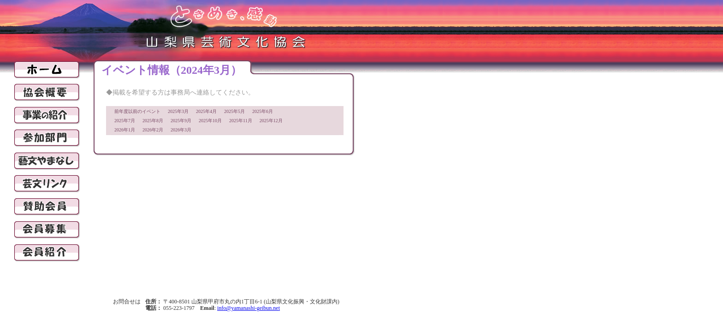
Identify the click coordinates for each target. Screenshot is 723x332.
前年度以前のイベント (137, 111)
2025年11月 (240, 120)
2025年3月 (178, 111)
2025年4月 (206, 111)
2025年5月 (234, 111)
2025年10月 (210, 120)
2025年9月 (181, 120)
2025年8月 (152, 120)
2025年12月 (271, 120)
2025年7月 (124, 120)
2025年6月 (262, 111)
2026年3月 (181, 129)
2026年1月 (124, 129)
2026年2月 (152, 129)
